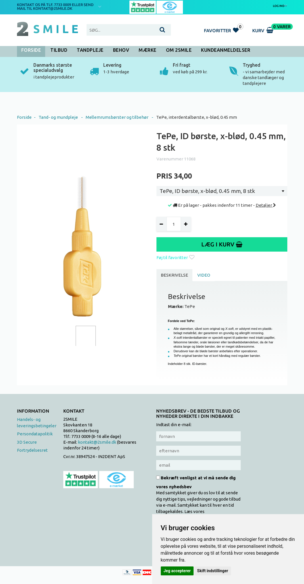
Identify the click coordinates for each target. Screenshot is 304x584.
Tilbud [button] (58, 50)
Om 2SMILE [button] (179, 50)
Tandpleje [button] (90, 50)
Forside (31, 50)
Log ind (280, 5)
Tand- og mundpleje (58, 117)
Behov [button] (121, 50)
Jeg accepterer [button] (177, 570)
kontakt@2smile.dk (97, 442)
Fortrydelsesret (32, 450)
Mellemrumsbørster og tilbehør (117, 117)
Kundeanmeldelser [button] (225, 50)
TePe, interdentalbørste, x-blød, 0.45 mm (196, 117)
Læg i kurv (221, 244)
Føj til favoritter (175, 257)
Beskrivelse (174, 275)
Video (203, 275)
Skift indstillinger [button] (212, 570)
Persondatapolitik (35, 433)
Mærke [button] (147, 50)
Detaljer (266, 205)
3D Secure (27, 442)
